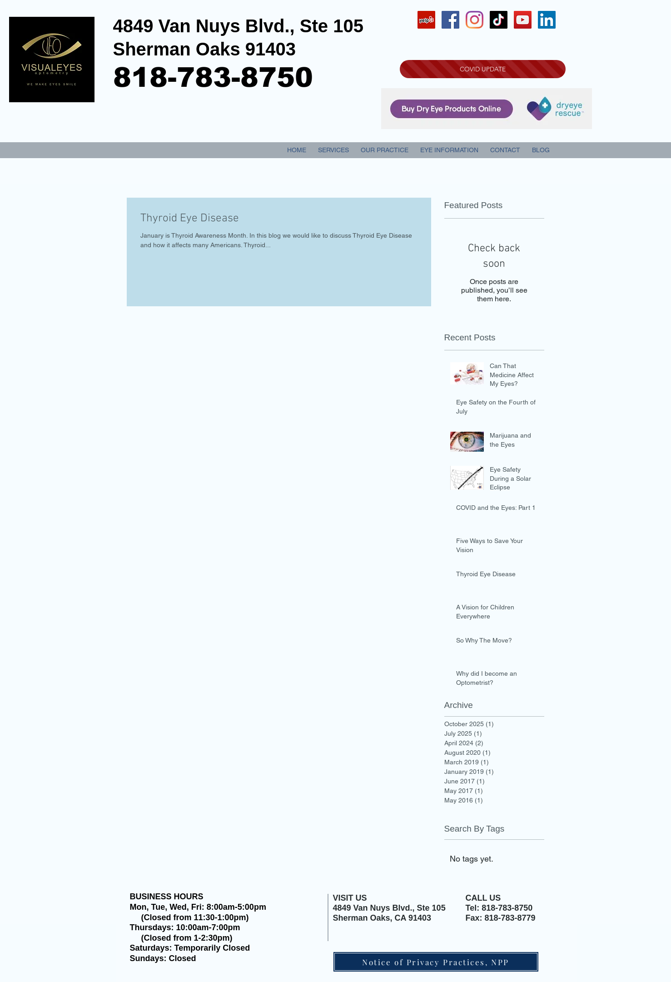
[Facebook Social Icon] (450, 20)
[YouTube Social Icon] (523, 20)
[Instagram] (474, 20)
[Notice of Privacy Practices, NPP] (436, 962)
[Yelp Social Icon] (426, 20)
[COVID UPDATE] (483, 69)
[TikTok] (498, 20)
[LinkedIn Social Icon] (547, 20)
